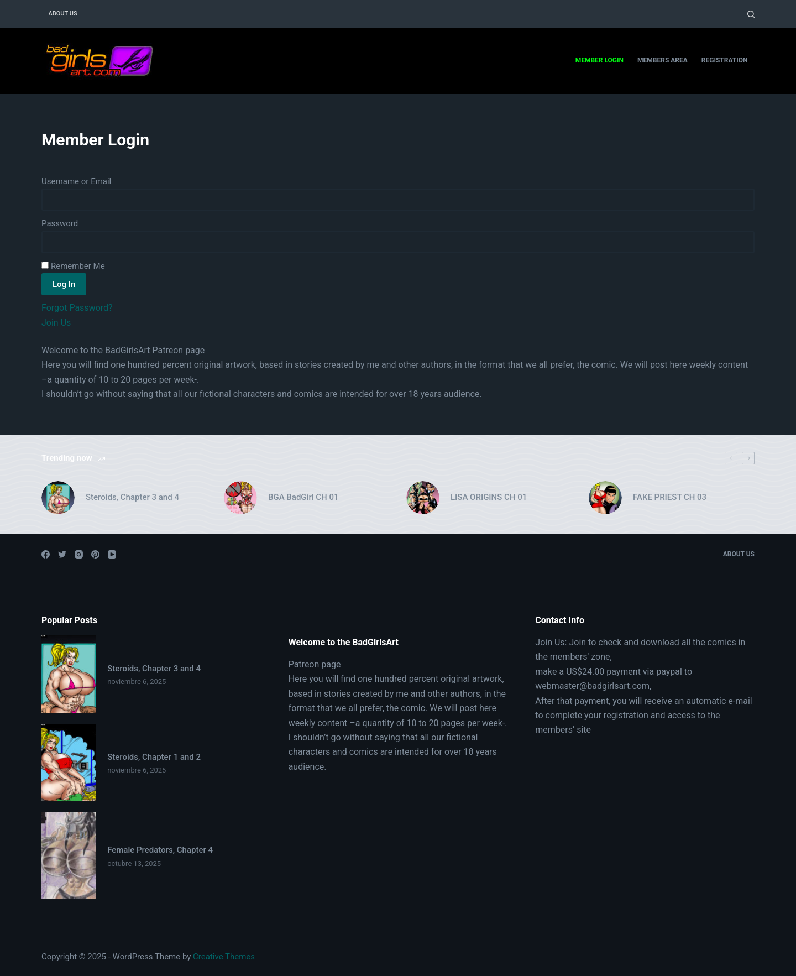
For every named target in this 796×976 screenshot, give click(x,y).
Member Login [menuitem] (599, 60)
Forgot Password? (77, 307)
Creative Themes (224, 957)
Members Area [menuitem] (662, 60)
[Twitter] (62, 554)
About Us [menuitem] (63, 13)
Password (59, 223)
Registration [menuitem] (724, 60)
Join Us (56, 322)
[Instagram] (79, 554)
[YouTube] (112, 554)
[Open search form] (751, 14)
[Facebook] (45, 554)
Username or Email (76, 181)
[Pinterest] (95, 554)
